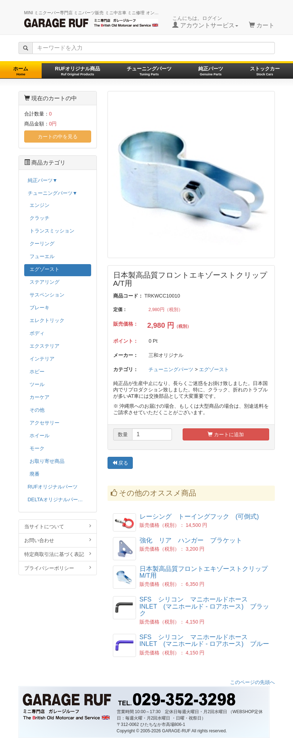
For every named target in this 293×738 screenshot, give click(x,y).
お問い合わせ (57, 540)
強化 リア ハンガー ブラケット (191, 540)
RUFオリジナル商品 (77, 71)
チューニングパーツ (149, 71)
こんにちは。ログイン (205, 22)
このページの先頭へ (252, 682)
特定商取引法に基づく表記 (57, 554)
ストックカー (265, 71)
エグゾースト (214, 369)
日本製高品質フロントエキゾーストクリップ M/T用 (207, 572)
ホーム (20, 71)
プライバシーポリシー (57, 568)
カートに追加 (226, 434)
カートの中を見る (58, 136)
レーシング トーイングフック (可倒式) (199, 516)
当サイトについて (57, 526)
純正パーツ (210, 71)
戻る (120, 463)
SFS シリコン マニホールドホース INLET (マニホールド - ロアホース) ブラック (205, 606)
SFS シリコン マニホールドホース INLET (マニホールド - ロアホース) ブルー (205, 640)
